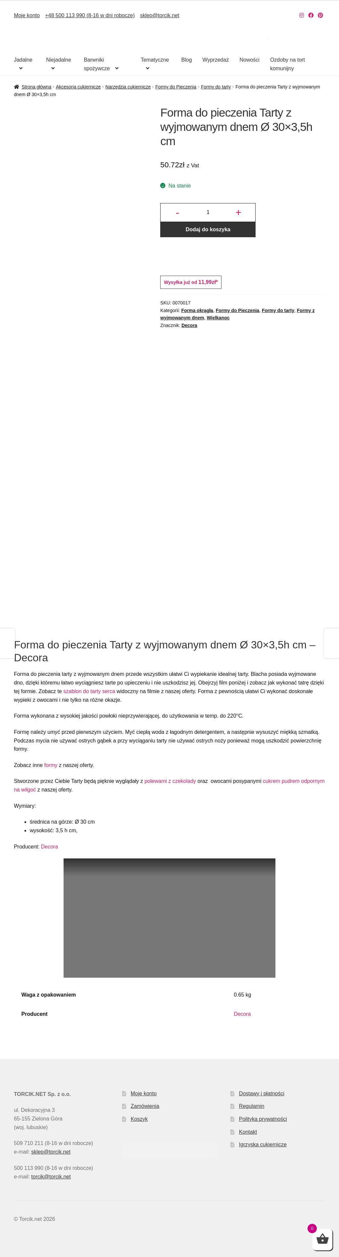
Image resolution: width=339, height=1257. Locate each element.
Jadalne (23, 60)
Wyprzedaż (216, 60)
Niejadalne (58, 60)
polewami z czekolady (170, 781)
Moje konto (27, 15)
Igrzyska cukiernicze (263, 1144)
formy (50, 765)
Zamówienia (145, 1106)
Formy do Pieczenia (175, 86)
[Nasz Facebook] (311, 15)
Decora (189, 325)
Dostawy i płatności (261, 1093)
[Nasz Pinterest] (320, 15)
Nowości (249, 60)
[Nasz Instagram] (301, 15)
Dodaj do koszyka (208, 229)
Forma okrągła (197, 310)
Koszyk (139, 1119)
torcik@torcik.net (51, 1176)
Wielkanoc (218, 317)
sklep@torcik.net (159, 15)
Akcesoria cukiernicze (78, 86)
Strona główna (36, 86)
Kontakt (248, 1132)
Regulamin (251, 1106)
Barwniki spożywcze (97, 64)
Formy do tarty (216, 86)
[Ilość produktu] (207, 212)
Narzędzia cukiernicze (128, 86)
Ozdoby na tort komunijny (287, 64)
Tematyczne (155, 60)
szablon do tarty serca (89, 691)
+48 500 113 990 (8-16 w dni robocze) (90, 15)
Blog (186, 60)
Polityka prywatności (263, 1119)
